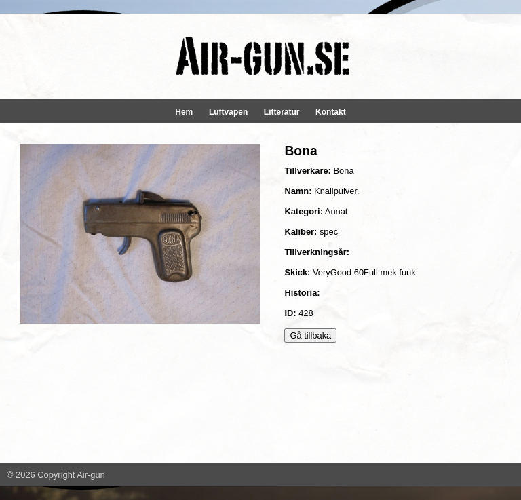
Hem (184, 112)
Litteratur (282, 112)
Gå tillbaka (310, 335)
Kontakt (330, 112)
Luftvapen (228, 112)
